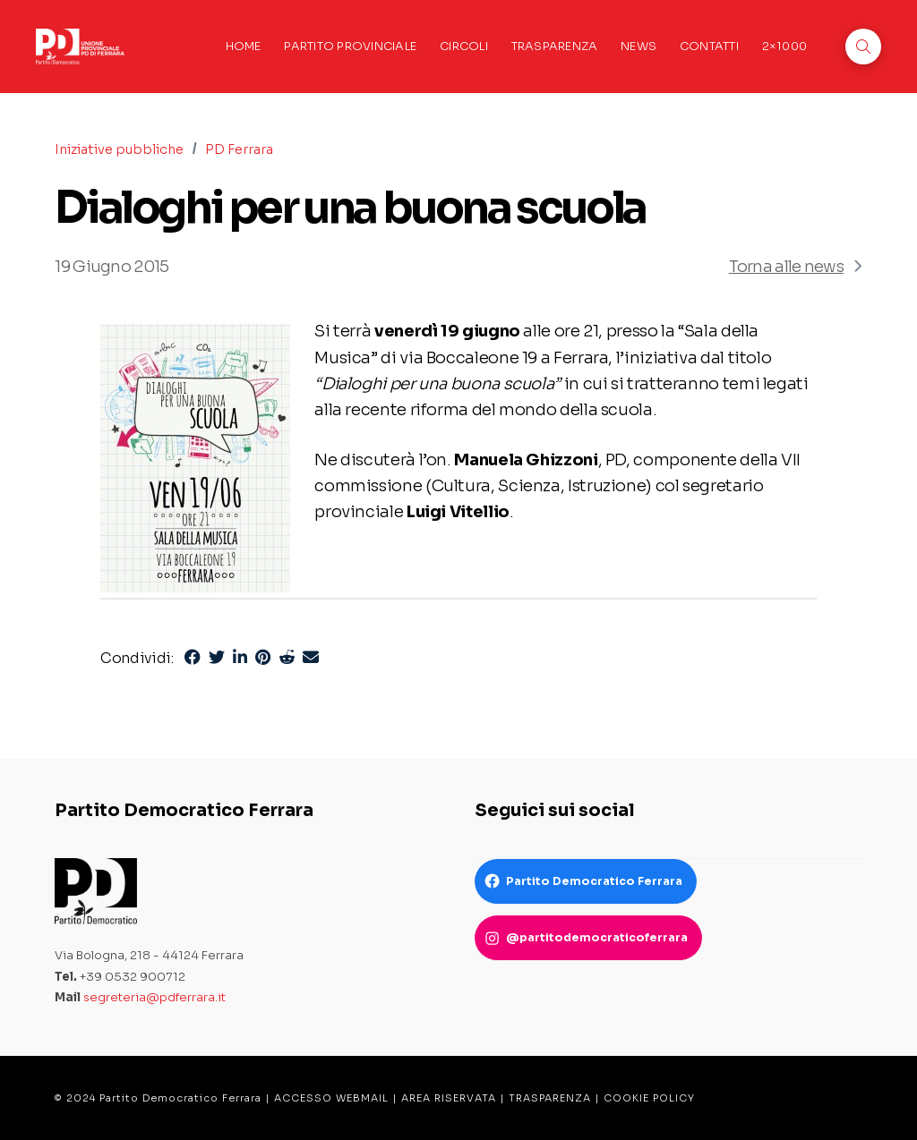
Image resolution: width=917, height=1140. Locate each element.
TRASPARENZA (550, 1098)
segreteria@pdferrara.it (154, 997)
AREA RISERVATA (448, 1098)
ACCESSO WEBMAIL (331, 1098)
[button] (863, 46)
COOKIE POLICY (649, 1098)
